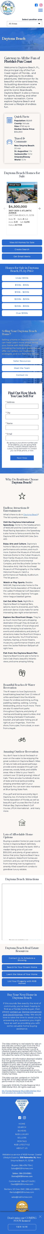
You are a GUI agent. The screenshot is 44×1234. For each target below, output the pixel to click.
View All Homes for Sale (22, 242)
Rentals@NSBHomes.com (22, 1192)
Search (22, 1127)
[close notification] (40, 1216)
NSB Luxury (22, 1134)
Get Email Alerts (22, 256)
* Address (10, 402)
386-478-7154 (25, 1165)
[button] (38, 211)
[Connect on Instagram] (41, 5)
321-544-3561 (18, 1189)
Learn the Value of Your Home (22, 974)
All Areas (13, 24)
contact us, (15, 1012)
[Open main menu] (40, 10)
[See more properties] (39, 208)
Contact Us (22, 375)
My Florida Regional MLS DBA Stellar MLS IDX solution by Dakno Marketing (21, 1092)
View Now (22, 1227)
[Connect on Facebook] (36, 5)
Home (22, 1124)
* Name (9, 423)
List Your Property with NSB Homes (22, 982)
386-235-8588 (25, 1173)
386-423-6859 (32, 1189)
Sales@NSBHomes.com (22, 1168)
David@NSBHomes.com (22, 1184)
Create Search (22, 249)
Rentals (22, 1141)
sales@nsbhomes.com (22, 1197)
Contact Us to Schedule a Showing (22, 959)
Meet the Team (22, 368)
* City (8, 413)
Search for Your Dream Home (22, 967)
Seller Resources (22, 361)
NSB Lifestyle (22, 1145)
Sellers (22, 1138)
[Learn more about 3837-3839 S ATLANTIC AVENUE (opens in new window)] (22, 208)
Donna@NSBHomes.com (21, 1176)
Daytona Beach (30, 514)
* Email (9, 434)
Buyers (22, 1131)
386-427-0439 (27, 1181)
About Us (21, 1148)
